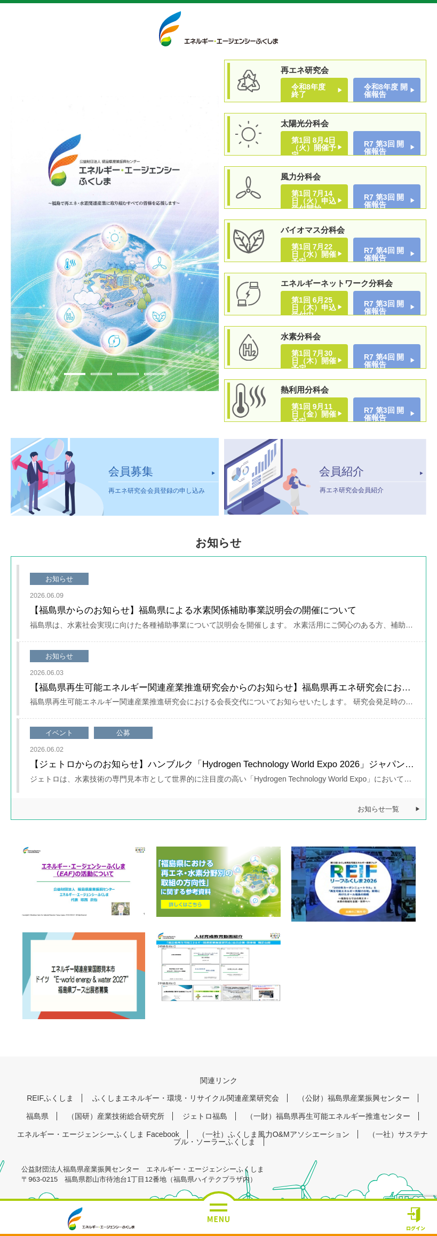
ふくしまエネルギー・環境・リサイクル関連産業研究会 (185, 1098)
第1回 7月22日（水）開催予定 (313, 254)
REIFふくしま (50, 1098)
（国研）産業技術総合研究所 (115, 1116)
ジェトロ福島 (204, 1116)
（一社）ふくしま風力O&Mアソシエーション (273, 1134)
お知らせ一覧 (378, 809)
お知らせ (59, 579)
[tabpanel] (115, 243)
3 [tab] (128, 374)
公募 (123, 733)
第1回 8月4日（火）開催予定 (313, 147)
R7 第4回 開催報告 (384, 254)
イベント (59, 733)
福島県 (37, 1116)
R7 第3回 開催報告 (384, 148)
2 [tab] (101, 374)
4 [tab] (154, 374)
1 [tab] (74, 374)
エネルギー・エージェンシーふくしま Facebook (98, 1134)
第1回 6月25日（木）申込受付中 (313, 307)
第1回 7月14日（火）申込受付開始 (313, 201)
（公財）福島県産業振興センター (354, 1098)
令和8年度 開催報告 (386, 91)
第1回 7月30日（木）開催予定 (313, 360)
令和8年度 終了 (312, 91)
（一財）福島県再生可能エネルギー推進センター (328, 1116)
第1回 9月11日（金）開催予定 (313, 414)
